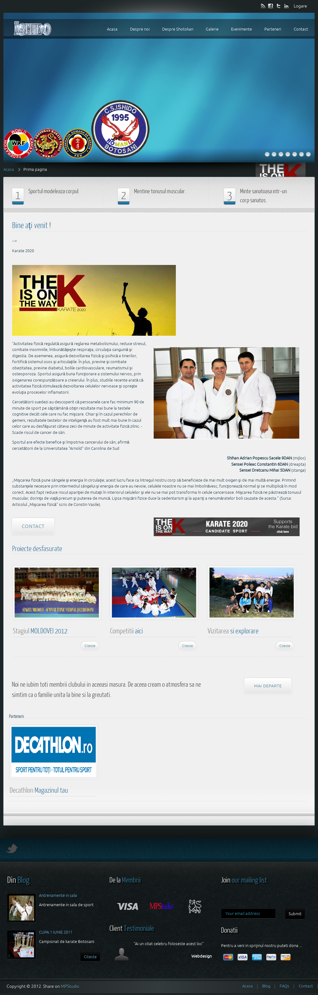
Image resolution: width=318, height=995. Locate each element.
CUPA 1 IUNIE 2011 (55, 932)
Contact (33, 526)
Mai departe (268, 686)
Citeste (89, 646)
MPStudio (70, 986)
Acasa (8, 169)
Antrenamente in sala (58, 895)
